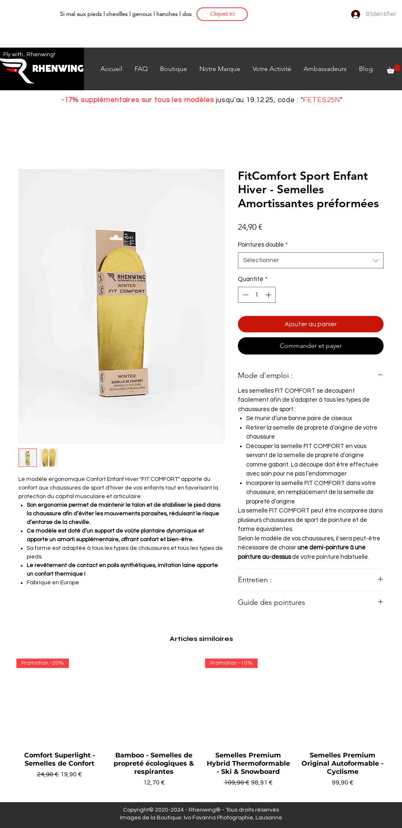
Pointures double (263, 245)
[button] (393, 68)
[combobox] (311, 260)
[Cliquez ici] (222, 14)
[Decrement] (244, 294)
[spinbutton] (257, 294)
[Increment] (269, 294)
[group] (201, 727)
